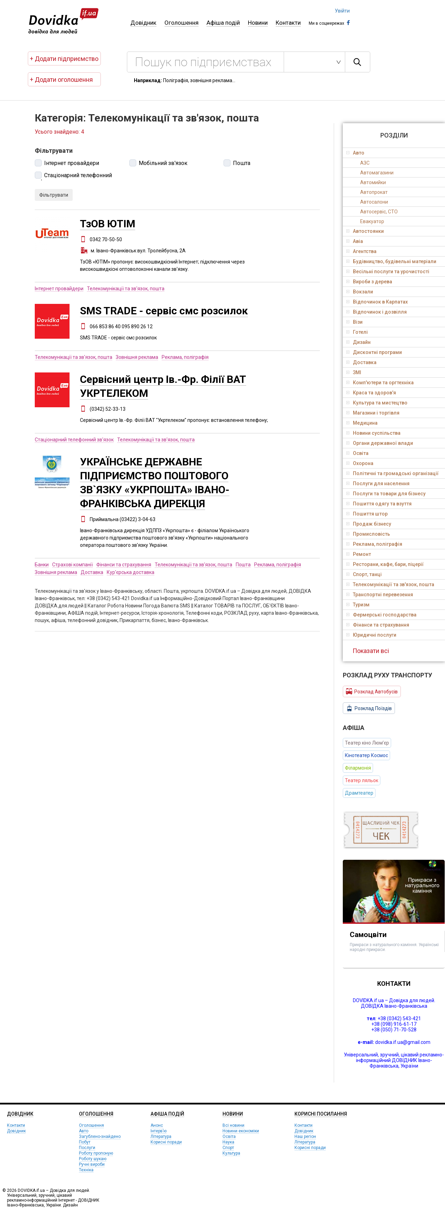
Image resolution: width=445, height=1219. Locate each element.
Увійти (342, 11)
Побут (84, 1142)
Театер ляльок (361, 780)
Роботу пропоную (96, 1153)
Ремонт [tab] (358, 554)
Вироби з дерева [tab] (369, 281)
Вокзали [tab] (359, 291)
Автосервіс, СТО (379, 211)
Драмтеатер (359, 793)
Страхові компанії (72, 564)
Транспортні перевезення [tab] (379, 594)
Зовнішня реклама (137, 357)
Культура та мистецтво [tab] (376, 403)
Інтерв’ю (159, 1130)
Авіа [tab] (354, 241)
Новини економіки (240, 1130)
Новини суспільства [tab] (373, 433)
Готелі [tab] (357, 332)
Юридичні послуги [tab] (371, 635)
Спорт (228, 1147)
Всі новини (233, 1125)
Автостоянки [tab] (365, 231)
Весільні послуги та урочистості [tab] (387, 271)
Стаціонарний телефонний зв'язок (73, 176)
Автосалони (374, 202)
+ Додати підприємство (64, 58)
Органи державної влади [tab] (379, 443)
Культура (231, 1153)
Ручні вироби (92, 1164)
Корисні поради (166, 1142)
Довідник (143, 22)
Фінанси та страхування (123, 564)
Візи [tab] (354, 322)
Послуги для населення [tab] (378, 483)
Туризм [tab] (358, 604)
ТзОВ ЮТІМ (107, 224)
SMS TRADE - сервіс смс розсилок (164, 311)
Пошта (241, 163)
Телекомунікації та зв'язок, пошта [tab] (390, 584)
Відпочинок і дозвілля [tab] (376, 312)
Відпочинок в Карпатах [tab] (377, 302)
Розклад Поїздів (369, 708)
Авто (83, 1130)
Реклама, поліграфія (185, 357)
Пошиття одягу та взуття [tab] (379, 503)
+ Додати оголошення (61, 79)
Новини (258, 22)
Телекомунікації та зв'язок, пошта (125, 288)
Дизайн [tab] (358, 342)
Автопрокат (374, 192)
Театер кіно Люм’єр (367, 743)
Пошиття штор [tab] (367, 514)
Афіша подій (223, 22)
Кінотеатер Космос (366, 755)
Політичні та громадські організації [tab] (392, 473)
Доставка (92, 572)
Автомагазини (377, 172)
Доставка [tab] (361, 362)
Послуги (87, 1147)
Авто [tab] (355, 153)
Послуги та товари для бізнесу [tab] (386, 493)
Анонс (157, 1125)
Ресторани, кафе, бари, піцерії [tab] (385, 564)
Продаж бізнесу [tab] (368, 524)
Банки (42, 564)
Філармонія (358, 768)
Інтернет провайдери (71, 163)
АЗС (365, 163)
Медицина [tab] (362, 423)
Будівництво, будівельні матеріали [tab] (391, 261)
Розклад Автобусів (372, 691)
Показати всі (371, 650)
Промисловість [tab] (368, 534)
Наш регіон (305, 1136)
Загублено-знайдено (100, 1136)
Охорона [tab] (359, 463)
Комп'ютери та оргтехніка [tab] (380, 382)
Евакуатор (372, 221)
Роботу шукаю (92, 1158)
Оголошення (181, 22)
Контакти (288, 22)
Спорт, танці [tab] (364, 574)
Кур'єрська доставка (130, 572)
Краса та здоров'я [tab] (371, 392)
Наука (228, 1142)
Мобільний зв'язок (163, 163)
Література (161, 1136)
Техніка (86, 1169)
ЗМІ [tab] (353, 372)
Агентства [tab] (361, 251)
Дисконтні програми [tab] (374, 352)
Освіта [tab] (357, 453)
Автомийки (373, 182)
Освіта (229, 1136)
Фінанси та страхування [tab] (377, 625)
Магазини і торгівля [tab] (372, 413)
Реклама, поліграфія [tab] (374, 544)
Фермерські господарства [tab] (381, 615)
